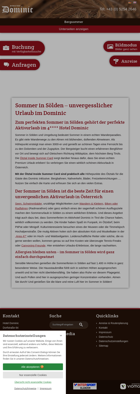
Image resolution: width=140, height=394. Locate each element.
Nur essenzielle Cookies (33, 375)
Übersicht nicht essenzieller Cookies (32, 382)
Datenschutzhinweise (25, 388)
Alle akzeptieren (33, 366)
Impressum (45, 388)
